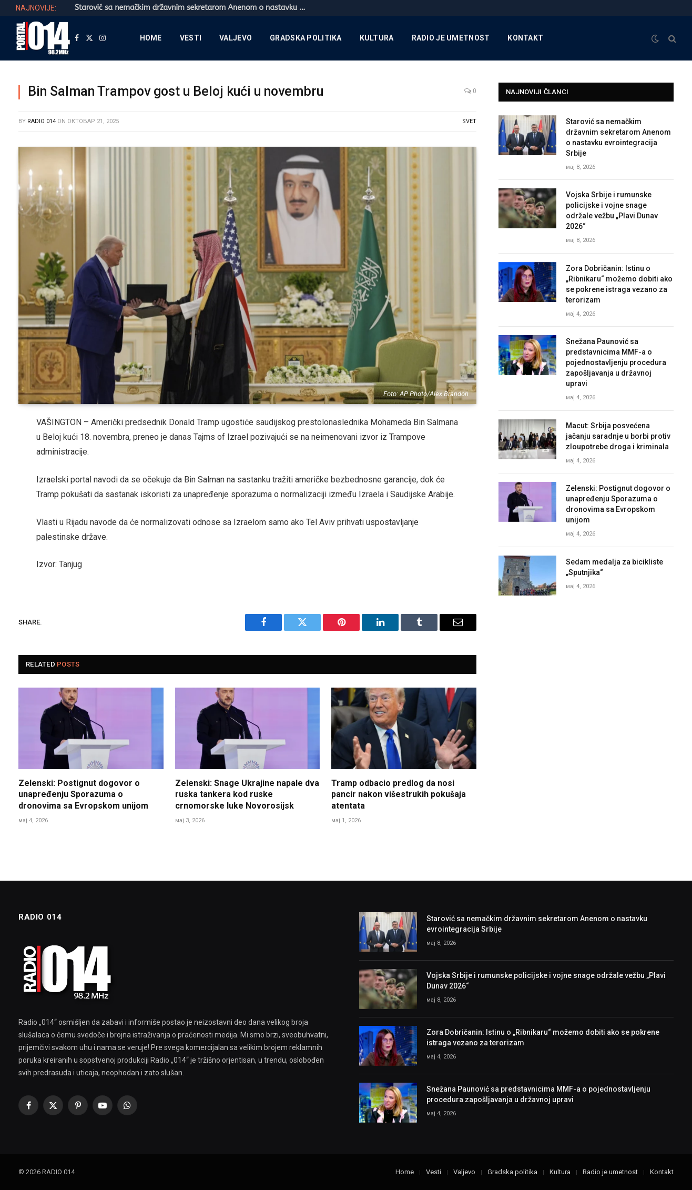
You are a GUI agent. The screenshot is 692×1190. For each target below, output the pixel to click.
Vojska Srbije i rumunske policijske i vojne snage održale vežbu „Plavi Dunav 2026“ (612, 210)
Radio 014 (41, 121)
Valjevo (235, 38)
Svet (469, 121)
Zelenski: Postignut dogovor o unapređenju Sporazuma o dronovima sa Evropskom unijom (83, 794)
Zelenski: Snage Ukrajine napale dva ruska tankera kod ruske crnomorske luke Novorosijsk (247, 794)
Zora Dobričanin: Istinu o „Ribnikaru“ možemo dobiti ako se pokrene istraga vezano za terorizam (619, 284)
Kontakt (525, 38)
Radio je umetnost (451, 38)
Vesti (190, 38)
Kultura (377, 38)
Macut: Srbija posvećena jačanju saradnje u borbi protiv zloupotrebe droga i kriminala (618, 436)
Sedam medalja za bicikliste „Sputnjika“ (614, 567)
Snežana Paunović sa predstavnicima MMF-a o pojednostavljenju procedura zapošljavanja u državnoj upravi (616, 362)
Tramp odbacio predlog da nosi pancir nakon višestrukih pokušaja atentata (398, 794)
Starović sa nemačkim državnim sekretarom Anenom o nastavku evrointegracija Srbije (193, 7)
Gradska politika (305, 38)
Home (151, 38)
